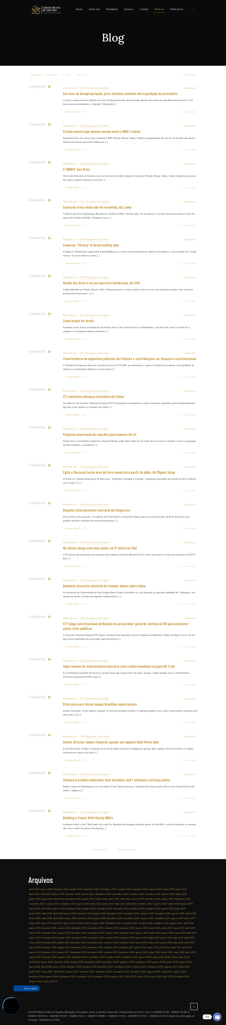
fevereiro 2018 (85, 918)
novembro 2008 (110, 962)
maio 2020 (34, 908)
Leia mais (190, 112)
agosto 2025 (155, 889)
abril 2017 (58, 923)
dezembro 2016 (113, 923)
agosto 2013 (141, 938)
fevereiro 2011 (49, 952)
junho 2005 (143, 976)
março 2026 (46, 889)
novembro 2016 (130, 923)
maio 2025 (34, 894)
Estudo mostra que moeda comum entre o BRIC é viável (101, 131)
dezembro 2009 (80, 957)
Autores (81, 75)
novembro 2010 (95, 952)
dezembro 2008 (93, 962)
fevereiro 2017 (83, 923)
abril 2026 (34, 889)
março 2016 (35, 928)
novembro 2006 (121, 972)
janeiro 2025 (87, 894)
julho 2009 (158, 957)
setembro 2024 (153, 894)
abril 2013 (189, 938)
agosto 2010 (141, 952)
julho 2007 (184, 967)
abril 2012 (189, 942)
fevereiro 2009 (62, 962)
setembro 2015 (127, 928)
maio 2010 (179, 952)
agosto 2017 (177, 918)
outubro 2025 (125, 889)
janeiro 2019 (99, 913)
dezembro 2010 (78, 952)
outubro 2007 (139, 967)
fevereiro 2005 (182, 976)
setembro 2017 (162, 918)
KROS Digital (144, 1012)
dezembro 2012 (78, 942)
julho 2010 (154, 952)
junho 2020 (187, 904)
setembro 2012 (126, 942)
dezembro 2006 (104, 972)
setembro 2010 (126, 952)
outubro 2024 (137, 894)
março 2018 (71, 918)
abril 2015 (190, 928)
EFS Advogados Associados (94, 88)
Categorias (52, 75)
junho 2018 (35, 918)
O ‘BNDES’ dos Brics (76, 169)
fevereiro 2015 (49, 933)
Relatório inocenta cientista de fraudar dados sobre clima (104, 586)
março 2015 (35, 933)
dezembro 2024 (103, 894)
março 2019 (70, 913)
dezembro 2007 (106, 967)
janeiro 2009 (77, 962)
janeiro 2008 (90, 967)
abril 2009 (34, 962)
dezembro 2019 (104, 908)
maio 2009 (183, 957)
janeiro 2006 (51, 976)
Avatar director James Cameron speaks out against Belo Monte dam (111, 742)
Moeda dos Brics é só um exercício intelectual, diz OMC (101, 283)
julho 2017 (189, 918)
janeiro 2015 (63, 933)
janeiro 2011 (63, 952)
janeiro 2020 (89, 908)
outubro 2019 (137, 908)
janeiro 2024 (88, 899)
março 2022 (138, 899)
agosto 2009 (145, 957)
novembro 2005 (84, 976)
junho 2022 (102, 899)
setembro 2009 (129, 957)
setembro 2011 (125, 947)
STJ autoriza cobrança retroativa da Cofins (93, 396)
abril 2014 (191, 933)
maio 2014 (180, 933)
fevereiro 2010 (49, 957)
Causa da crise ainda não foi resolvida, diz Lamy (97, 207)
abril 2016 (188, 923)
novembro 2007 (123, 967)
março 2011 (35, 952)
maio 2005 (156, 976)
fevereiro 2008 (74, 967)
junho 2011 (164, 947)
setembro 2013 (126, 938)
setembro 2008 (143, 962)
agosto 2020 (160, 904)
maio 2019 (46, 913)
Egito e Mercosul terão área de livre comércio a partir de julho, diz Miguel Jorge (119, 472)
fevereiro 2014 (49, 938)
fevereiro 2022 (152, 899)
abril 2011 (187, 947)
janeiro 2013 (63, 942)
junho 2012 (166, 942)
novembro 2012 (95, 942)
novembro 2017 (131, 918)
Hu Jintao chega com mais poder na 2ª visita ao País (100, 548)
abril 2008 (46, 967)
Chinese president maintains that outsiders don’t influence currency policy (116, 780)
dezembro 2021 (182, 899)
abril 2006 (166, 972)
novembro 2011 (95, 947)
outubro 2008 (127, 962)
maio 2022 (113, 899)
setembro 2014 (127, 933)
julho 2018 (190, 913)
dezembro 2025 (91, 889)
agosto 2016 (176, 923)
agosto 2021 (83, 904)
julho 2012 (154, 942)
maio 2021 (120, 904)
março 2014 (35, 938)
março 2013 (35, 942)
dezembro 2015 (79, 928)
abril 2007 (59, 972)
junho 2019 (34, 913)
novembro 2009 (97, 957)
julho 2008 (172, 962)
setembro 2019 (152, 908)
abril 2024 (59, 899)
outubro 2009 (113, 957)
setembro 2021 (68, 904)
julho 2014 (155, 933)
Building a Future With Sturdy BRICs (88, 817)
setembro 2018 (162, 913)
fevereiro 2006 (36, 976)
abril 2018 (58, 918)
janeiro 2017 (98, 923)
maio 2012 (178, 942)
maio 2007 (47, 972)
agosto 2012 (141, 942)
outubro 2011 (110, 947)
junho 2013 (166, 938)
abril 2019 (58, 913)
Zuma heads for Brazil (78, 320)
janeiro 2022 (167, 899)
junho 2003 (49, 981)
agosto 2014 (142, 933)
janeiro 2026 (76, 889)
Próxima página (127, 849)
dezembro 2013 (79, 938)
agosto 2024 (168, 894)
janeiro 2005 (35, 981)
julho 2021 (95, 904)
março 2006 (179, 972)
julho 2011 (153, 947)
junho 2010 (167, 952)
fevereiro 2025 (72, 894)
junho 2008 (185, 962)
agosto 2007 (171, 967)
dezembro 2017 (115, 918)
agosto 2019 (167, 908)
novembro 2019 (121, 908)
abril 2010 (190, 952)
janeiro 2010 (64, 957)
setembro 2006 (138, 972)
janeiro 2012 (63, 947)
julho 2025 (168, 889)
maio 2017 (46, 923)
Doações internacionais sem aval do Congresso (96, 510)
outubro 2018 (147, 913)
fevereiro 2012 (49, 947)
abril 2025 (46, 894)
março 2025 (58, 894)
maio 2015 (178, 928)
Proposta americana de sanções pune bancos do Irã (99, 434)
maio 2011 (176, 947)
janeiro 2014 (64, 938)
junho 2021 (108, 904)
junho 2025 (181, 889)
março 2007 (72, 972)
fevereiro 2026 (61, 889)
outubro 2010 (111, 952)
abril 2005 (168, 976)
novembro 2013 (96, 938)
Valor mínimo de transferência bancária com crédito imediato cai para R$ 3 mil (119, 666)
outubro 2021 (53, 904)
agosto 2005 (117, 976)
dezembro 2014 (79, 933)
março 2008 (59, 967)
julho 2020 (174, 904)
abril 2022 (125, 899)
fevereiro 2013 (49, 942)
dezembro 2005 (67, 976)
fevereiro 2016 (49, 928)
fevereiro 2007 (87, 972)
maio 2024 (47, 899)
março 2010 (35, 957)
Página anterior (99, 849)
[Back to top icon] (194, 1006)
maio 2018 (47, 918)
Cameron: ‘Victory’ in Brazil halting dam (91, 245)
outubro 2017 (147, 918)
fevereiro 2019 (84, 913)
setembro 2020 (145, 904)
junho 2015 (166, 928)
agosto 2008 (159, 962)
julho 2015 (154, 928)
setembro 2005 (102, 976)
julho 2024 (181, 894)
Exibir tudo (188, 75)
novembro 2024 (120, 894)
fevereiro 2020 (74, 908)
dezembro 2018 (114, 913)
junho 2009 (171, 957)
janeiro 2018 (99, 918)
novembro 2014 (96, 933)
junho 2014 (168, 933)
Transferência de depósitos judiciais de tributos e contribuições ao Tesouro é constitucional (129, 358)
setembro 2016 (161, 923)
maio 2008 (34, 967)
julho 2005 (131, 976)
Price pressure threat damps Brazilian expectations (100, 704)
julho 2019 (180, 908)
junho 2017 (34, 923)
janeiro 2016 (63, 928)
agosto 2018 (177, 913)
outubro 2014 (112, 933)
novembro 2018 (131, 913)
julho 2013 (154, 938)
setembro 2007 (156, 967)
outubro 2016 (146, 923)
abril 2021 (131, 904)
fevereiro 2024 (73, 899)
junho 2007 (35, 972)
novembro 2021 (37, 904)
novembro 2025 (108, 889)
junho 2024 (35, 899)
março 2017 (69, 923)
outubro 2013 (111, 938)
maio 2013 (178, 938)
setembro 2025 (140, 889)
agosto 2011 (140, 947)
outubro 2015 (111, 928)
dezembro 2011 (78, 947)
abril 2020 (46, 908)
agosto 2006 (154, 972)
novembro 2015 (96, 928)
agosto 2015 (141, 928)
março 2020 (59, 908)
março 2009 (47, 962)
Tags (67, 75)
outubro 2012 (111, 942)
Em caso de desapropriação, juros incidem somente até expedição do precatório (120, 93)
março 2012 (35, 947)
